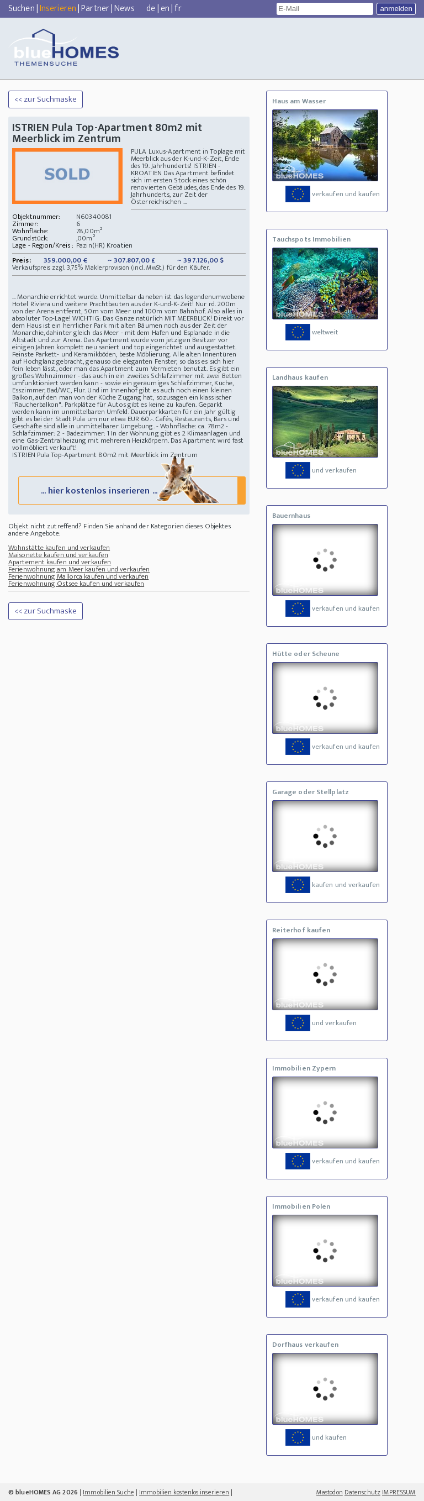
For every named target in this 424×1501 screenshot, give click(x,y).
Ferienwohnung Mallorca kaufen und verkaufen (78, 578)
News (124, 8)
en (165, 8)
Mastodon (329, 1492)
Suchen (21, 8)
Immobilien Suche (108, 1492)
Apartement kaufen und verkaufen (59, 564)
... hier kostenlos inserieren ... (131, 491)
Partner (95, 8)
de (150, 8)
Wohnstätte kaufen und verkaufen (59, 549)
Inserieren (58, 8)
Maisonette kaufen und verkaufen (58, 556)
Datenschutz (362, 1492)
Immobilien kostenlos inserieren (184, 1492)
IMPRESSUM (399, 1492)
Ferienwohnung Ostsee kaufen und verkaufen (76, 585)
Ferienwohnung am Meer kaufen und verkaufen (79, 571)
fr (177, 8)
